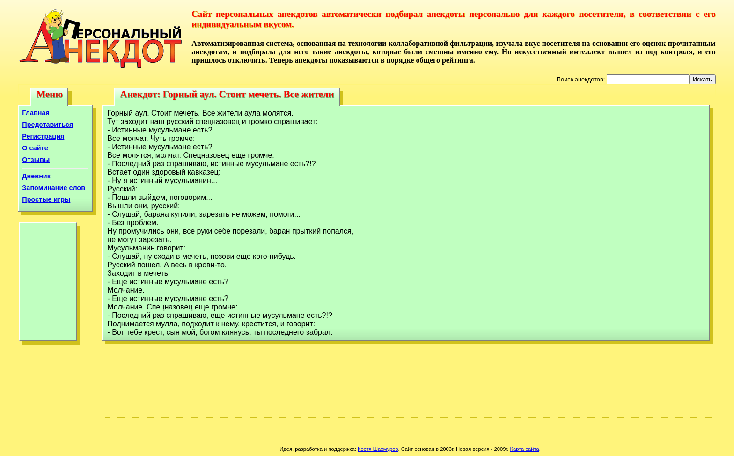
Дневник (36, 176)
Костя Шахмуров (378, 449)
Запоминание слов (53, 187)
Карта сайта (524, 449)
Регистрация (43, 136)
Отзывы (36, 159)
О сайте (35, 148)
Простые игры (46, 199)
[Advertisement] (48, 284)
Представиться (47, 124)
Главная (36, 113)
